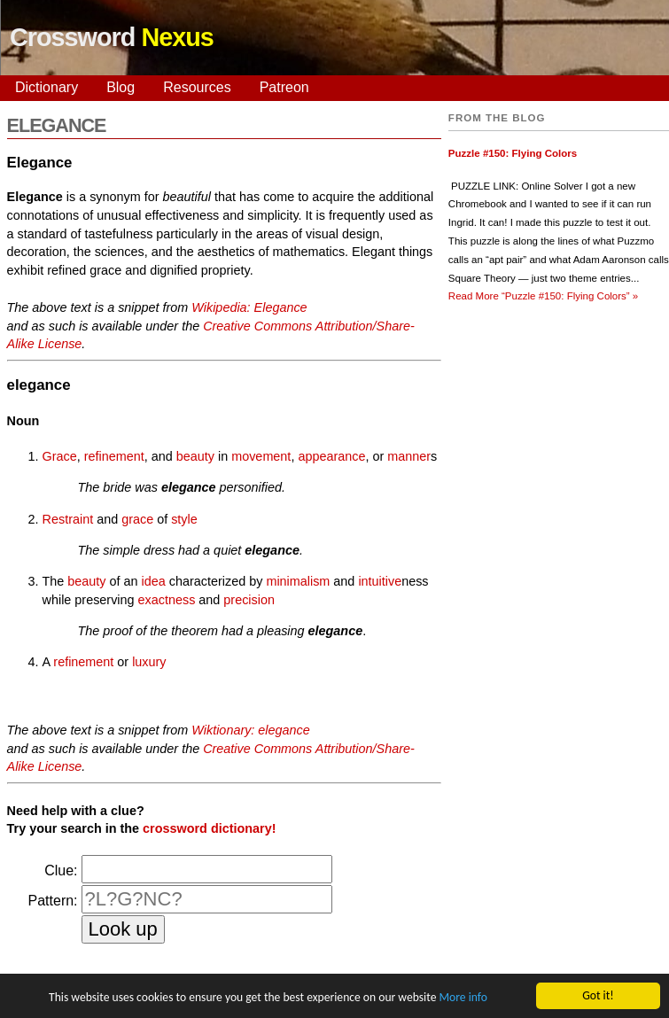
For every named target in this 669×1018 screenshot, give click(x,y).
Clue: (60, 870)
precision (249, 600)
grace (137, 519)
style (184, 519)
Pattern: (53, 900)
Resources (196, 87)
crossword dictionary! (209, 828)
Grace (60, 456)
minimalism (298, 581)
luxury (149, 662)
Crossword (112, 37)
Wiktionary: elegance (250, 730)
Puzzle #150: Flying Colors (512, 153)
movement (261, 456)
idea (154, 581)
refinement (114, 456)
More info (462, 998)
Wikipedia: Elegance (249, 307)
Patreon (284, 87)
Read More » (543, 296)
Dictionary (46, 87)
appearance (331, 456)
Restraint (68, 519)
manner (409, 456)
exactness (167, 600)
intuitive (379, 581)
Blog (120, 87)
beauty (195, 456)
